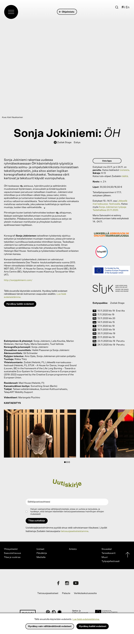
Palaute (66, 593)
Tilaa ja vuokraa (12, 557)
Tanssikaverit (109, 553)
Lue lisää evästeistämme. (86, 619)
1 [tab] (65, 462)
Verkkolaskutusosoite (85, 593)
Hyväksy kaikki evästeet (92, 626)
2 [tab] (67, 462)
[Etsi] (116, 7)
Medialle (41, 557)
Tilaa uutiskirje (36, 521)
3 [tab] (69, 462)
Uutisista (124, 170)
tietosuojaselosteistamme (74, 531)
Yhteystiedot (11, 549)
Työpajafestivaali (110, 561)
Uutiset (40, 549)
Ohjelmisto (66, 12)
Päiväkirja (42, 553)
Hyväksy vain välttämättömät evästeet (49, 626)
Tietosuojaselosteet (47, 593)
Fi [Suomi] (123, 7)
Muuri (105, 557)
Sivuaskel (107, 549)
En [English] (127, 7)
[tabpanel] (40, 434)
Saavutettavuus (12, 553)
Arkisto (73, 549)
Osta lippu (107, 161)
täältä (125, 176)
